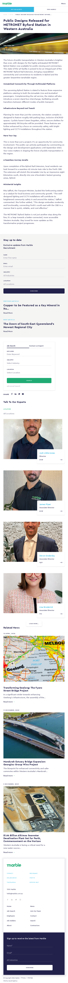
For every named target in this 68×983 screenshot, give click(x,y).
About (9, 925)
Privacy (23, 978)
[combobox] (34, 275)
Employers (11, 916)
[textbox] (29, 363)
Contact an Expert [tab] (36, 346)
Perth (32, 878)
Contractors (34, 925)
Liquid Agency (12, 981)
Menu (63, 3)
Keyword (10, 351)
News (11, 14)
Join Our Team (35, 911)
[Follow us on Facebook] (7, 900)
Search (32, 921)
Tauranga (11, 882)
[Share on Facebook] (12, 394)
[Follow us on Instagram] (20, 900)
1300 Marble (11, 889)
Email (5, 263)
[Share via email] (23, 394)
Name (5, 255)
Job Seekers (11, 921)
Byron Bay (34, 882)
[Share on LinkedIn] (15, 394)
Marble (17, 978)
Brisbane (34, 873)
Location (10, 369)
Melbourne (12, 878)
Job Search (11, 911)
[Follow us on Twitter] (16, 900)
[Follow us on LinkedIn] (12, 900)
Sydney (10, 873)
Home (5, 14)
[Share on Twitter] (19, 394)
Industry (10, 360)
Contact (33, 916)
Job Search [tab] (11, 346)
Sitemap (30, 978)
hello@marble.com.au (15, 894)
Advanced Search (13, 386)
